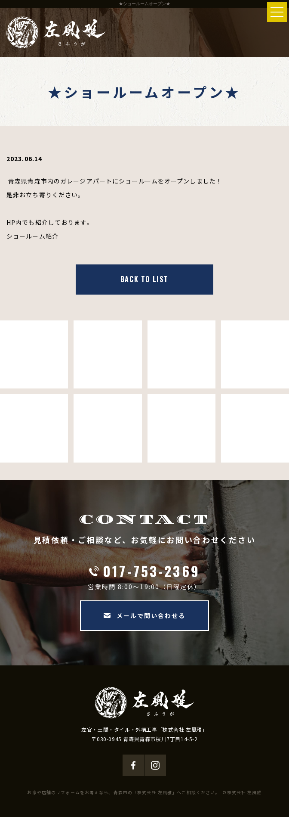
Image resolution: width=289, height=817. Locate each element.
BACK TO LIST (144, 279)
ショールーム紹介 (32, 236)
